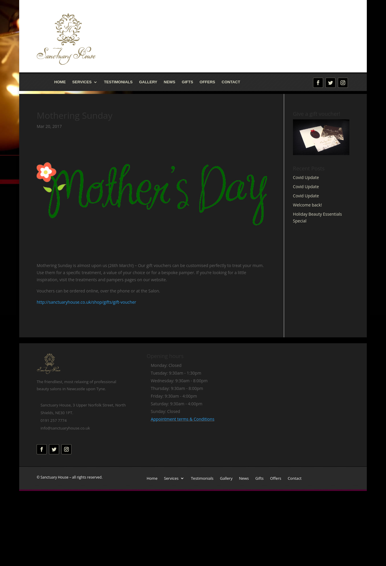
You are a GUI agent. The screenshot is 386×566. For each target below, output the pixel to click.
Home (60, 82)
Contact (231, 82)
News (169, 82)
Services (82, 82)
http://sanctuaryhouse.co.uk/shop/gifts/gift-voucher (86, 302)
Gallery (148, 82)
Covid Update (306, 177)
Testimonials (118, 82)
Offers (207, 82)
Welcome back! (307, 205)
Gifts (187, 82)
